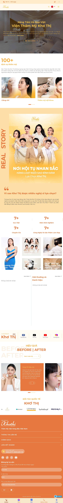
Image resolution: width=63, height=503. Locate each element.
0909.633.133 (18, 452)
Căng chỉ (5, 100)
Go (32, 383)
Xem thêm (27, 276)
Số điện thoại (4, 474)
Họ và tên (4, 466)
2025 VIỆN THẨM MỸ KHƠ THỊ (34, 496)
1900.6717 (9, 452)
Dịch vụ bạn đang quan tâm (8, 481)
